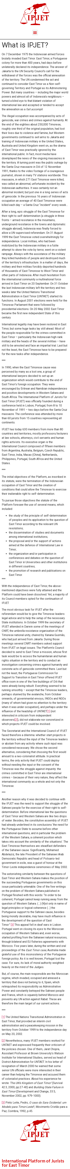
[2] (16, 719)
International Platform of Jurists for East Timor (33, 1163)
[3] (12, 924)
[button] (35, 32)
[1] (48, 711)
